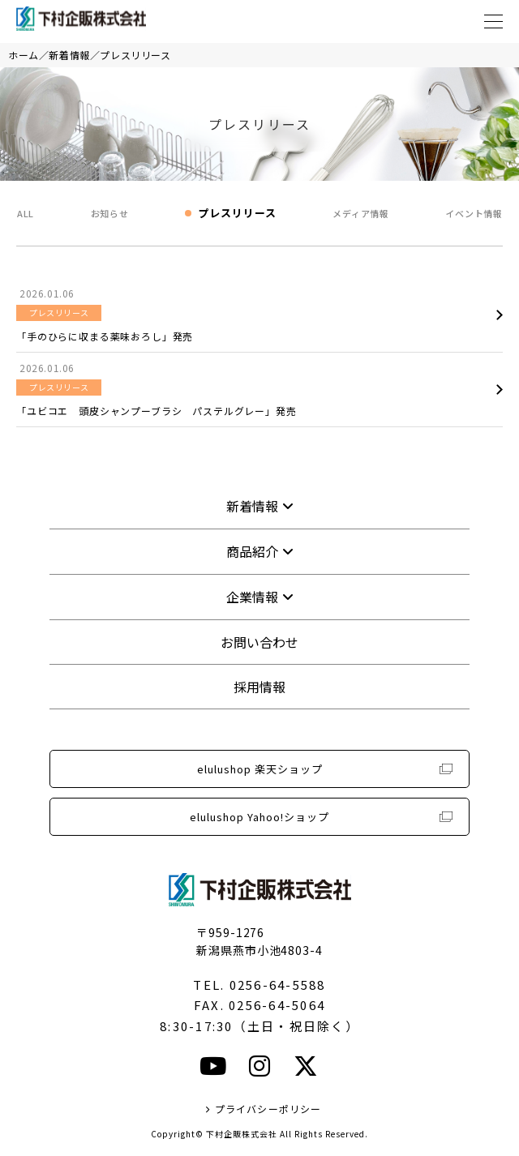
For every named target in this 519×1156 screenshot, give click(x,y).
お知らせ (110, 213)
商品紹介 (252, 551)
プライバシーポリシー (268, 1108)
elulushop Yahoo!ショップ (259, 816)
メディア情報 (360, 213)
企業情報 (252, 596)
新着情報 (69, 55)
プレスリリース (135, 55)
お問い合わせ (259, 642)
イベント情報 (474, 213)
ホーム (23, 55)
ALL (25, 213)
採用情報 (259, 686)
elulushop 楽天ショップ (260, 769)
